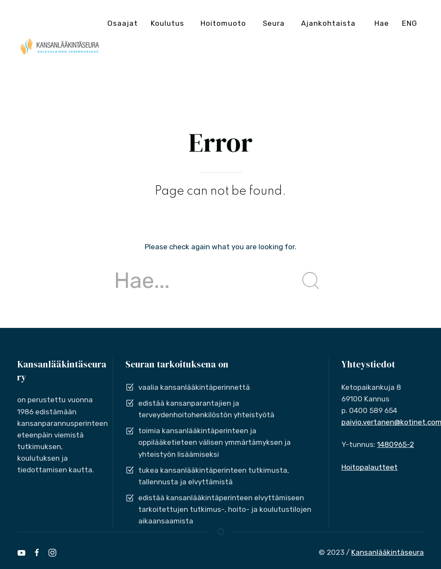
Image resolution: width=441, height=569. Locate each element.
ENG (409, 23)
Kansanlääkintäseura (387, 552)
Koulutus (167, 23)
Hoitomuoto (223, 23)
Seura (274, 23)
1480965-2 (395, 444)
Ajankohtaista (328, 23)
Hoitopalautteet (369, 467)
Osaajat (122, 23)
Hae (381, 23)
